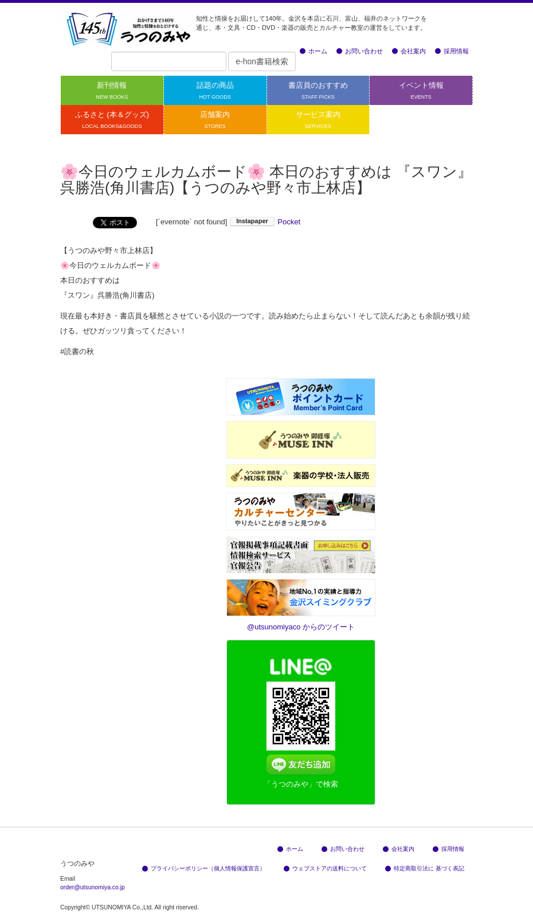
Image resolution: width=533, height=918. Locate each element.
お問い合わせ (359, 51)
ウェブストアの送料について (325, 868)
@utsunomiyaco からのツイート (301, 627)
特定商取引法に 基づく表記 (424, 868)
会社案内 (409, 51)
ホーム (313, 51)
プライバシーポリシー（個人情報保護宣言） (203, 868)
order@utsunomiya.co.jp (92, 887)
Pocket (288, 221)
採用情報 (452, 51)
